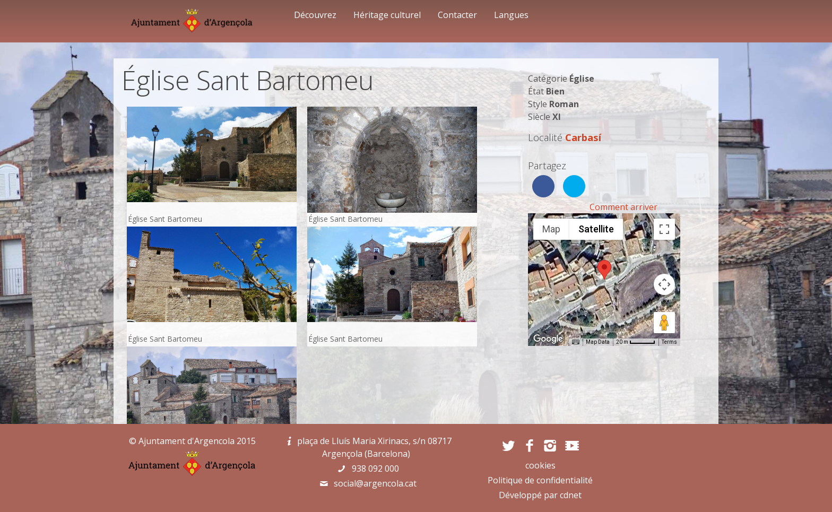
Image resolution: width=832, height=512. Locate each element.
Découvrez (315, 15)
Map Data (598, 342)
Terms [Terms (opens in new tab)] (669, 342)
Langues (511, 15)
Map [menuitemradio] (551, 229)
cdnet (571, 495)
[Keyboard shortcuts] (575, 342)
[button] (604, 270)
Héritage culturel (387, 15)
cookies (540, 465)
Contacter (457, 15)
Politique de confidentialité (540, 480)
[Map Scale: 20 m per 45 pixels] (635, 342)
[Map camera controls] (664, 284)
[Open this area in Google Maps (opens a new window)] (548, 339)
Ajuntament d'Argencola (186, 441)
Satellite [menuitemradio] (596, 229)
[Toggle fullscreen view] (664, 229)
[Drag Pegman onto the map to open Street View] (664, 322)
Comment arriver (623, 207)
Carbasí (583, 137)
